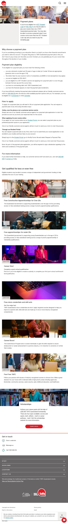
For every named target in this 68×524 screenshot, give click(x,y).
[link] (34, 426)
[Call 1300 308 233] (9, 450)
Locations (6, 470)
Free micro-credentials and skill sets (18, 302)
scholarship (15, 96)
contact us (9, 159)
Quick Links (6, 465)
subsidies (27, 96)
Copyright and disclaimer (8, 507)
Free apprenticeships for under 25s (17, 232)
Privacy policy (37, 507)
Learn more (6, 196)
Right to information (7, 510)
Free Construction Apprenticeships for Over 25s (22, 201)
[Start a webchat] (9, 440)
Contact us (6, 474)
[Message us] (7, 445)
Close (62, 517)
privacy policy (9, 518)
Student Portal (32, 120)
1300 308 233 (11, 93)
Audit (35, 510)
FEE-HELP (29, 27)
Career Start (9, 266)
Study (4, 461)
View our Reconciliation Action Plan (12, 481)
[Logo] (3, 5)
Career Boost (9, 341)
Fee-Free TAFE (10, 374)
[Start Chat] (64, 520)
